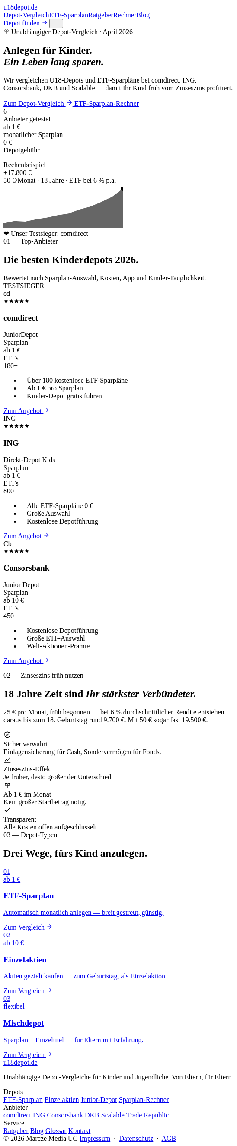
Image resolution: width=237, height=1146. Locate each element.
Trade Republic (147, 1115)
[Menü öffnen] (56, 23)
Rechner (124, 15)
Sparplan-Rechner (144, 1099)
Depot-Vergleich (26, 15)
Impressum (95, 1138)
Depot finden (26, 23)
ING (39, 1115)
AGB (168, 1138)
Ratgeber (100, 15)
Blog (143, 15)
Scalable (113, 1115)
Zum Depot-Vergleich (38, 103)
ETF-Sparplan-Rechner (106, 103)
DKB (92, 1115)
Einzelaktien (62, 1099)
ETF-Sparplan (68, 15)
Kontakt (79, 1130)
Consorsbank (65, 1115)
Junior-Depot (99, 1099)
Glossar (56, 1130)
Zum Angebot (26, 410)
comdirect (17, 1115)
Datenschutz (136, 1138)
